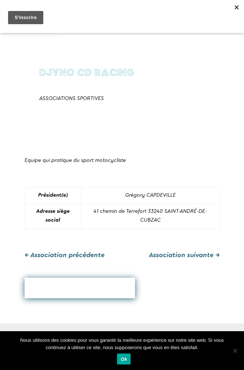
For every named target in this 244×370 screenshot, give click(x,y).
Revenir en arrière (80, 288)
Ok (124, 359)
